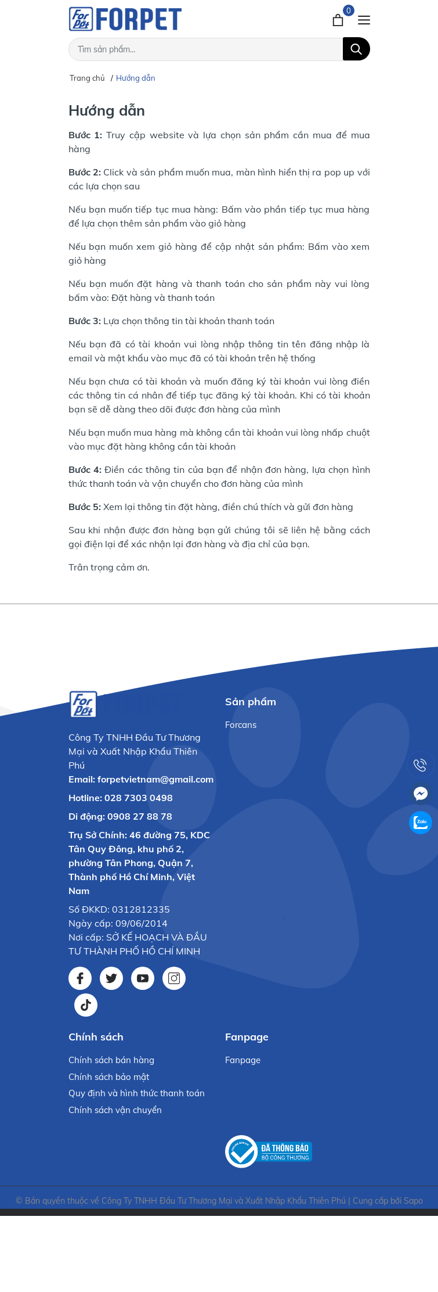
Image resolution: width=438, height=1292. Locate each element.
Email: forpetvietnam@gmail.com (140, 779)
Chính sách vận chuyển (115, 1109)
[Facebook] (80, 978)
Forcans (240, 724)
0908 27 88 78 (139, 816)
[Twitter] (111, 978)
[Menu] (364, 19)
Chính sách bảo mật (108, 1076)
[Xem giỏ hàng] (339, 18)
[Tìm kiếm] (356, 48)
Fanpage (242, 1059)
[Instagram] (174, 978)
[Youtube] (142, 978)
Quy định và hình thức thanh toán (136, 1093)
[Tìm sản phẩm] (219, 49)
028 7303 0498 (138, 797)
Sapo (413, 1201)
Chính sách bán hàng (111, 1059)
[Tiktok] (85, 1005)
